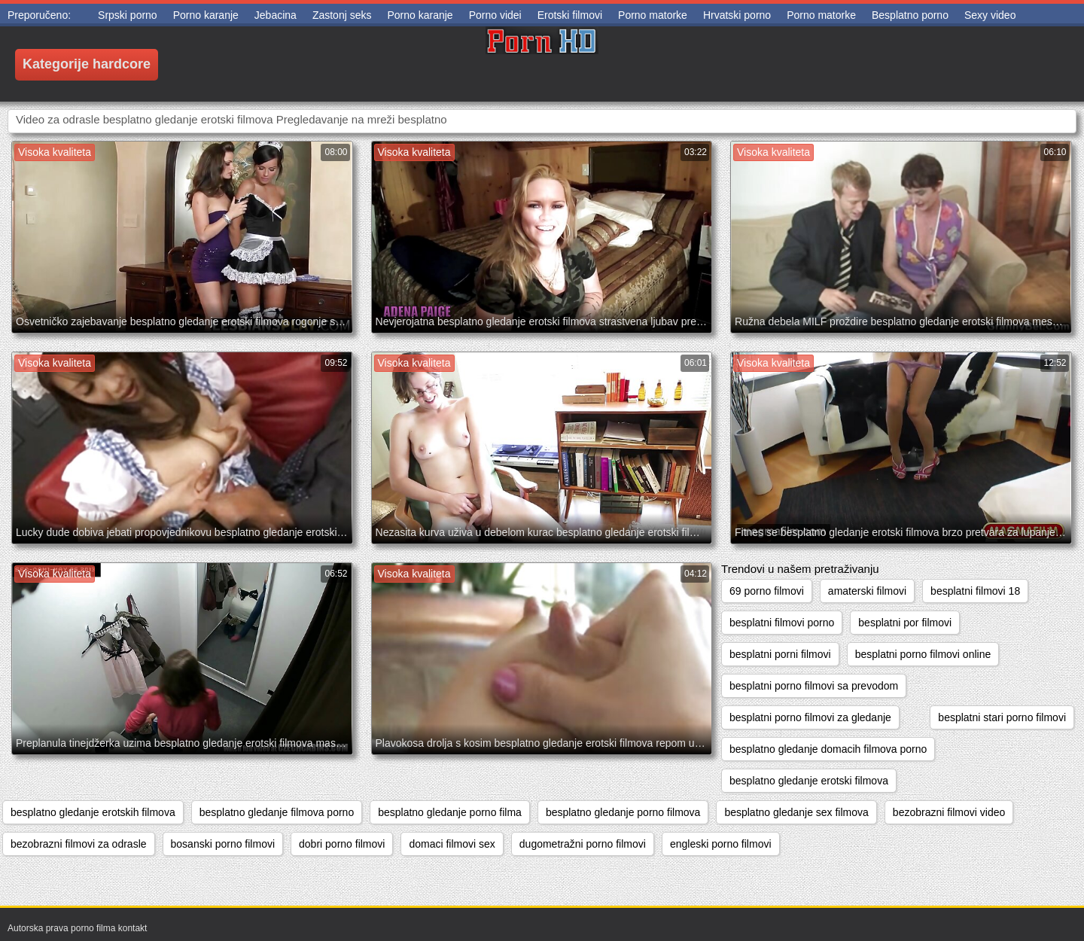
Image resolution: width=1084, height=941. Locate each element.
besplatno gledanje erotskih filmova (93, 812)
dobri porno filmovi (342, 844)
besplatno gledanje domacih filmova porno (828, 749)
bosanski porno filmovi (223, 844)
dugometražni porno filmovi (582, 844)
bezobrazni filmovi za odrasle (79, 844)
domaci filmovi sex (452, 844)
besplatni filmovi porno (781, 623)
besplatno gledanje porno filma (450, 812)
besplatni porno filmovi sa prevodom (813, 686)
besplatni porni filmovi (780, 654)
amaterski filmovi (867, 591)
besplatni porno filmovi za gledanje (810, 717)
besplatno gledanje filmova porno (276, 812)
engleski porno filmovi (721, 844)
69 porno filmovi (766, 591)
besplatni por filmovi (905, 623)
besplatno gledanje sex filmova (796, 812)
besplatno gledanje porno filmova (623, 812)
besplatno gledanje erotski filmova (808, 781)
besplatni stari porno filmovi (1002, 717)
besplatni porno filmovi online (923, 654)
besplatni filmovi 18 (975, 591)
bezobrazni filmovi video (949, 812)
